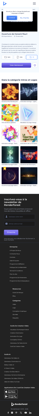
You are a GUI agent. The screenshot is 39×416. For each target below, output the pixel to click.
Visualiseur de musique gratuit (19, 329)
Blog (14, 296)
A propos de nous (15, 250)
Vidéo (14, 304)
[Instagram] (12, 413)
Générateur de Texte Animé (18, 343)
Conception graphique (19, 311)
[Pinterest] (16, 413)
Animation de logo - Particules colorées (14, 143)
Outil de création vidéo (17, 346)
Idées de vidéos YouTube (12, 381)
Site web (15, 314)
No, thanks (24, 18)
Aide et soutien (14, 260)
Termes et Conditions (16, 270)
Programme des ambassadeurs (19, 281)
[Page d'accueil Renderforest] (4, 3)
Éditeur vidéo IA (9, 365)
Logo (14, 308)
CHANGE (12, 18)
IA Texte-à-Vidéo (9, 368)
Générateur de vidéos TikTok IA (13, 378)
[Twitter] (21, 413)
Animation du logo (16, 336)
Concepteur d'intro (16, 339)
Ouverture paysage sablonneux (11, 185)
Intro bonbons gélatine (9, 122)
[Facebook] (8, 413)
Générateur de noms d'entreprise (14, 375)
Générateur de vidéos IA (11, 358)
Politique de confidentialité (18, 267)
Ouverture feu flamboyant (10, 101)
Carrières (12, 257)
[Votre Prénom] (19, 216)
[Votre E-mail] (19, 223)
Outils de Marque (18, 292)
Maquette (15, 318)
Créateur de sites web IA (11, 371)
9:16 (19, 57)
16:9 (7, 57)
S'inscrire (11, 232)
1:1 (31, 57)
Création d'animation (16, 333)
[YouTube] (26, 413)
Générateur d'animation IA (12, 361)
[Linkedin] (30, 413)
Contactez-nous (15, 254)
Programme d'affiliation (17, 264)
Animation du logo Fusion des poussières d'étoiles (17, 164)
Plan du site (13, 274)
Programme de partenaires (18, 277)
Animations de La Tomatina (28, 143)
